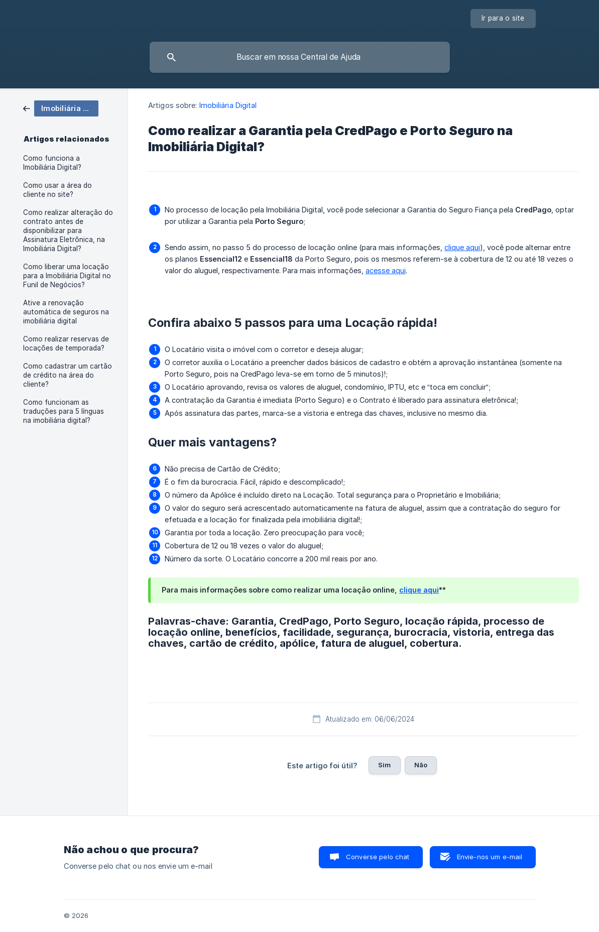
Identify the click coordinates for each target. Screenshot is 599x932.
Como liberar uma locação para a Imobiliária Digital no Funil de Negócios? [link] (67, 276)
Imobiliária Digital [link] (228, 105)
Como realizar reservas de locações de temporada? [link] (66, 343)
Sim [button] (384, 765)
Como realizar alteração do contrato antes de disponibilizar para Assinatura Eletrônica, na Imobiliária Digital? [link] (68, 230)
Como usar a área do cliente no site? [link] (57, 189)
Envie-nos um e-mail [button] (490, 857)
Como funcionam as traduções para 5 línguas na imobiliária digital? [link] (63, 411)
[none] (503, 18)
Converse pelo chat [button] (378, 857)
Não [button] (420, 765)
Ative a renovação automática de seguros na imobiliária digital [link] (66, 312)
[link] (60, 107)
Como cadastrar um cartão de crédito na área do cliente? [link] (67, 375)
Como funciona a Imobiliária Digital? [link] (52, 162)
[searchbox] (300, 57)
